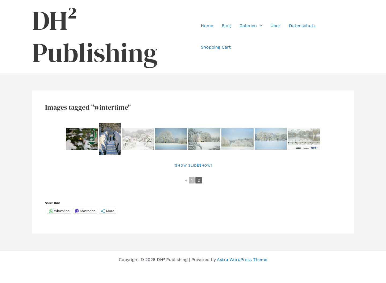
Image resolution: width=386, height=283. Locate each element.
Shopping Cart (216, 47)
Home (207, 25)
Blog (226, 25)
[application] (259, 25)
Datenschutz (302, 25)
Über (275, 25)
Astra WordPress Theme (242, 259)
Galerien (250, 25)
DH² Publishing (95, 36)
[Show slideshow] (193, 165)
